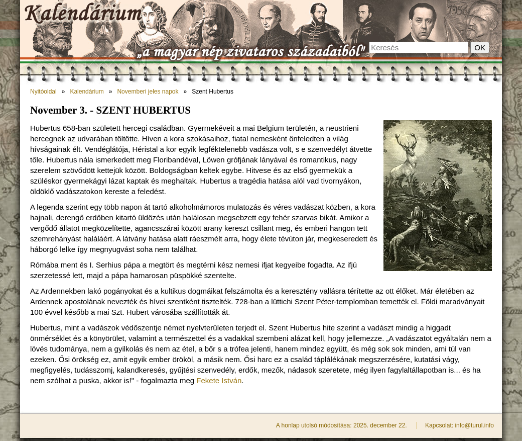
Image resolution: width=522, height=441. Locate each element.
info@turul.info (474, 425)
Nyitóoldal (43, 91)
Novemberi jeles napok (147, 91)
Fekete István (218, 380)
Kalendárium (86, 91)
